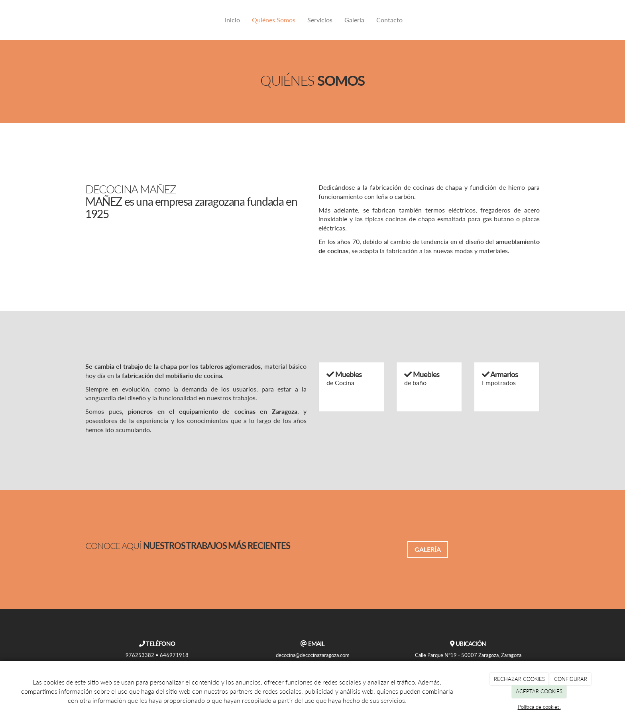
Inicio (232, 20)
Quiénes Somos (273, 20)
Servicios (319, 20)
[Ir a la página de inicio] (83, 20)
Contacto (389, 20)
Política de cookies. (539, 707)
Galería (354, 20)
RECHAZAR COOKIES (519, 679)
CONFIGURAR (570, 679)
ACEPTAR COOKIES (539, 691)
